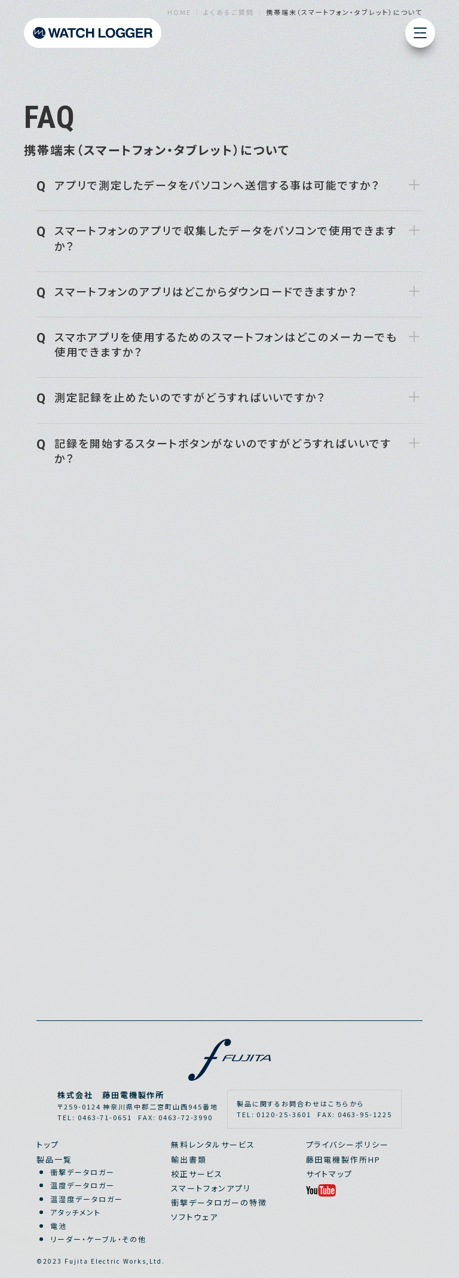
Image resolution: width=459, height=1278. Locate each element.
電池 (58, 1226)
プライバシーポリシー (348, 1144)
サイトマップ (329, 1173)
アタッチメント (75, 1212)
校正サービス (197, 1173)
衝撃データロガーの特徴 (219, 1202)
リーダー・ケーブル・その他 (98, 1239)
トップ (47, 1144)
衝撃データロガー (82, 1172)
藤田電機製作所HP (343, 1159)
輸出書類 (189, 1159)
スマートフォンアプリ (211, 1188)
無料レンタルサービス (213, 1144)
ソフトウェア (194, 1216)
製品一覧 (54, 1159)
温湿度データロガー (86, 1199)
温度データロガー (82, 1185)
